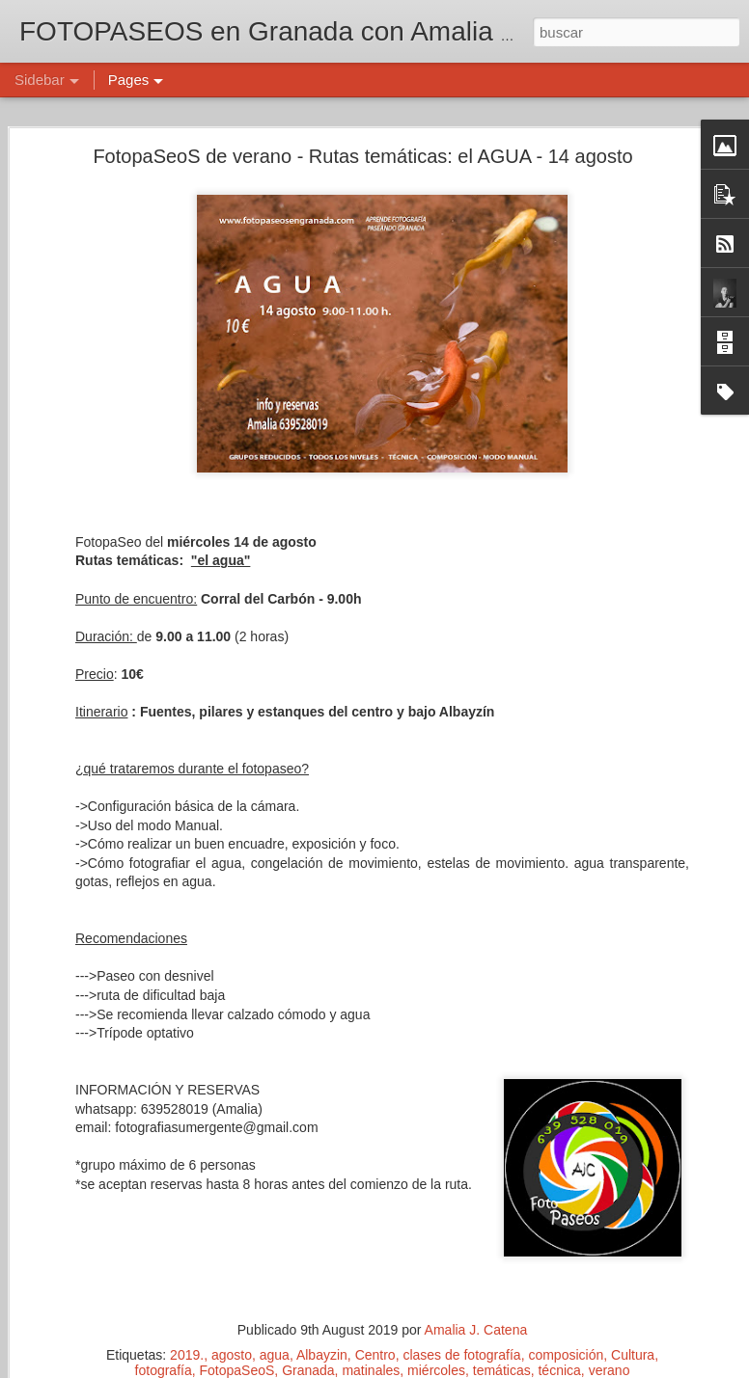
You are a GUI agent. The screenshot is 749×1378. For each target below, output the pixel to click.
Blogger (449, 1367)
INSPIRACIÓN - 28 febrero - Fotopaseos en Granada (183, 1159)
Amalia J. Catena (544, 1257)
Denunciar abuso (514, 1367)
